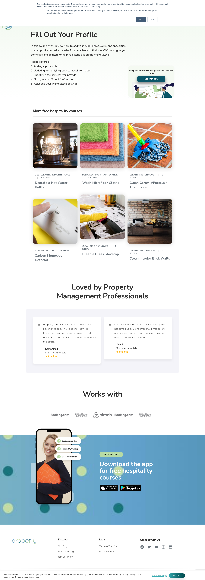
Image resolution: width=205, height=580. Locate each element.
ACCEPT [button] (177, 575)
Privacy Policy (106, 551)
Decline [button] (152, 20)
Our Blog (63, 546)
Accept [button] (140, 20)
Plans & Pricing (66, 551)
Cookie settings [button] (159, 575)
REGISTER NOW (151, 79)
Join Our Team (65, 556)
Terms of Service (108, 546)
